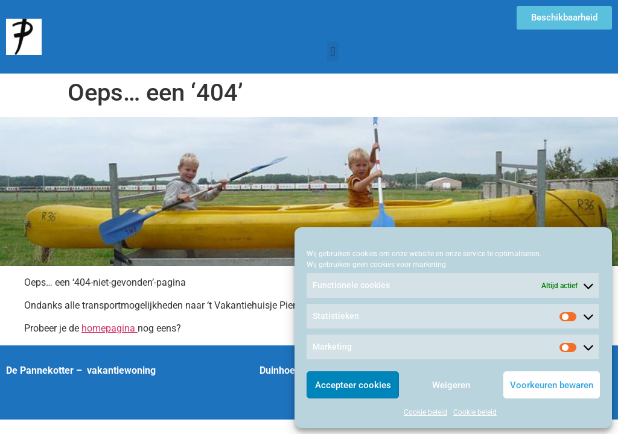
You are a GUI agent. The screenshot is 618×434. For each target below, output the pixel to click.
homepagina (109, 328)
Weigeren (451, 385)
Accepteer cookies (353, 385)
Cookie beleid (425, 412)
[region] (309, 191)
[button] (333, 51)
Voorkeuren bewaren (551, 385)
